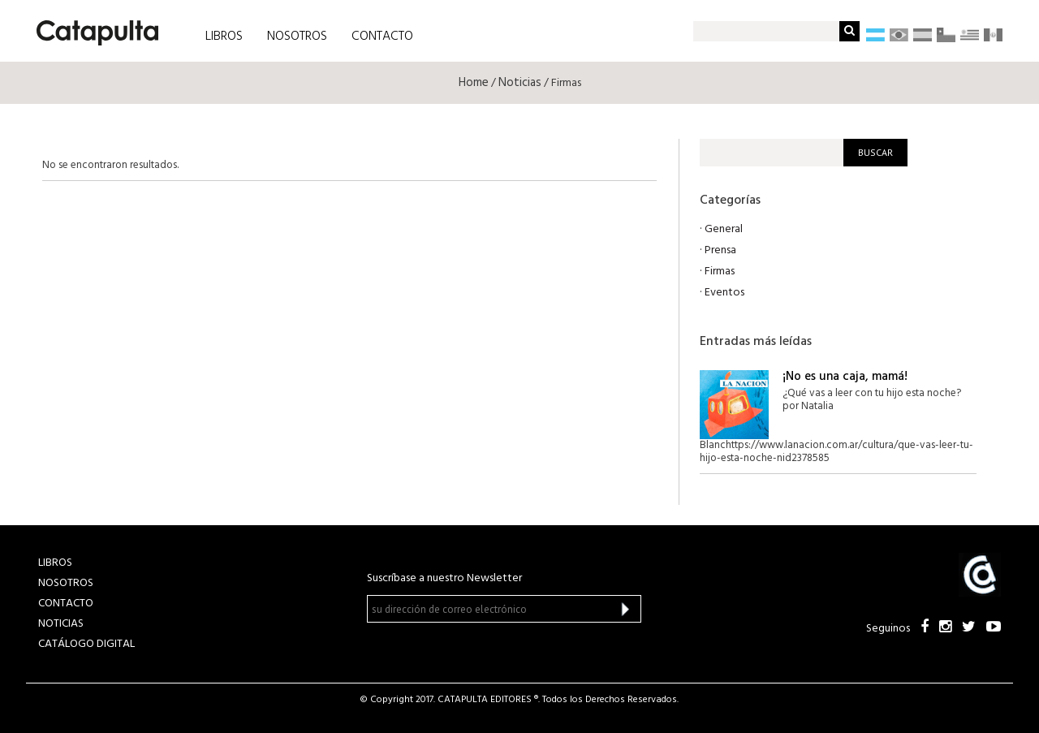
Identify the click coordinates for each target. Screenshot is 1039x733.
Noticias (519, 83)
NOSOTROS (297, 36)
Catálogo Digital (86, 644)
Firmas (720, 271)
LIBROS (224, 36)
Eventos (724, 292)
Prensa (720, 250)
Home (474, 83)
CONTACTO (382, 36)
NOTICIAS (61, 623)
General (724, 229)
